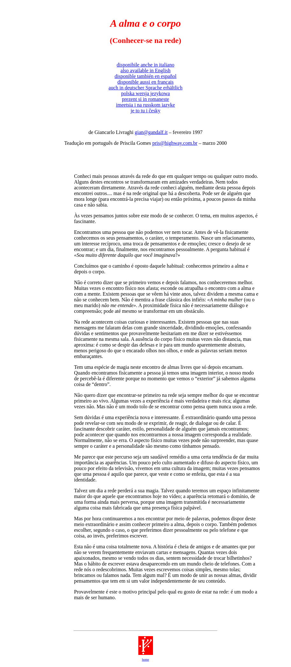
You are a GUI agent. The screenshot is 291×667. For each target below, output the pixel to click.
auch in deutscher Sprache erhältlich (146, 87)
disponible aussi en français (145, 82)
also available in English (145, 70)
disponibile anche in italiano (145, 64)
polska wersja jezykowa (145, 93)
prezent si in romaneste (145, 99)
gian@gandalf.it (151, 132)
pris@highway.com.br (175, 143)
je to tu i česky (145, 110)
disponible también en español (145, 76)
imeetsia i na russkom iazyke (145, 105)
